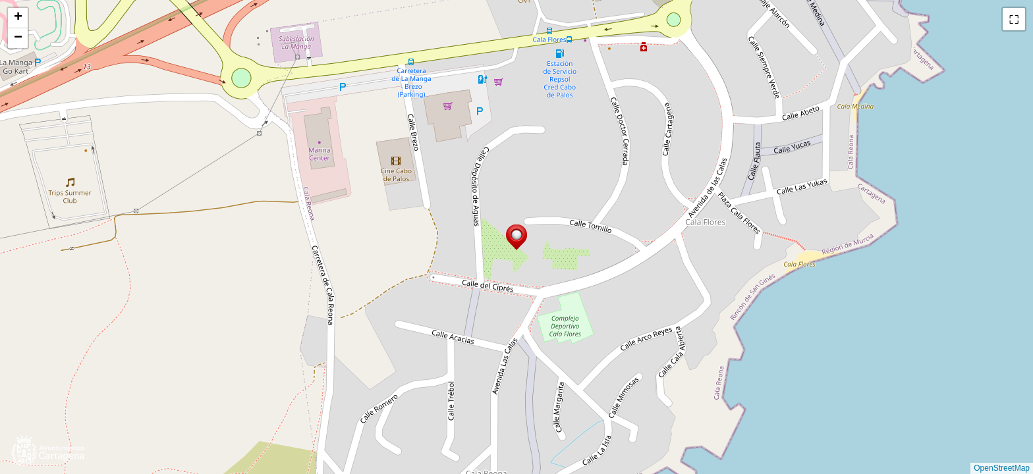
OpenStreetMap (1002, 468)
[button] (516, 237)
